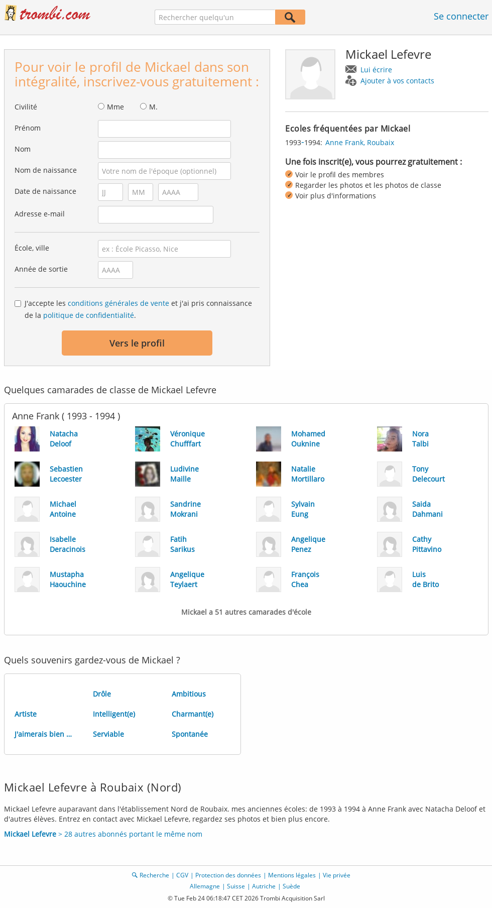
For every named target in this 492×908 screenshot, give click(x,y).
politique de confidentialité (88, 315)
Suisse (236, 886)
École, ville (32, 248)
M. (153, 106)
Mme (115, 106)
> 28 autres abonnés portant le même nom (103, 834)
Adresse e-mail (40, 213)
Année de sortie (41, 269)
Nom (23, 149)
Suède (291, 886)
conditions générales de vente (118, 303)
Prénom (28, 128)
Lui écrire (376, 69)
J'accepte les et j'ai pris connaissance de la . (138, 309)
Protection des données (228, 875)
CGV (182, 875)
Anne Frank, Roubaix (359, 142)
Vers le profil (137, 343)
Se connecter (461, 16)
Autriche (264, 886)
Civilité (26, 106)
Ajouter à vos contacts (397, 80)
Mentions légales (292, 875)
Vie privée (336, 875)
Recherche (154, 875)
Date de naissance (45, 191)
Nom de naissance (46, 170)
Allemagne (205, 886)
